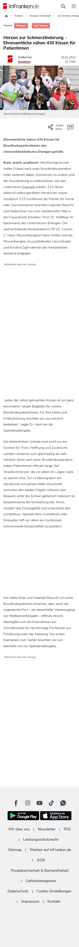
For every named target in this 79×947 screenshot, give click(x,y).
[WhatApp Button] (63, 803)
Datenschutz (18, 891)
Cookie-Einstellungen (53, 891)
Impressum (30, 901)
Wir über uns (19, 829)
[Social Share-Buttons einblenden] (56, 128)
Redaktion (24, 62)
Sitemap (14, 849)
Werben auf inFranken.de (50, 849)
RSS (67, 829)
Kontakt (53, 901)
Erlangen (28, 187)
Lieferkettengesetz (41, 880)
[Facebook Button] (16, 803)
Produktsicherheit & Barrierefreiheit (39, 870)
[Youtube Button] (40, 803)
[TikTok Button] (51, 803)
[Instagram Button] (28, 803)
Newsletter (47, 829)
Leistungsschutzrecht (40, 839)
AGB (41, 860)
